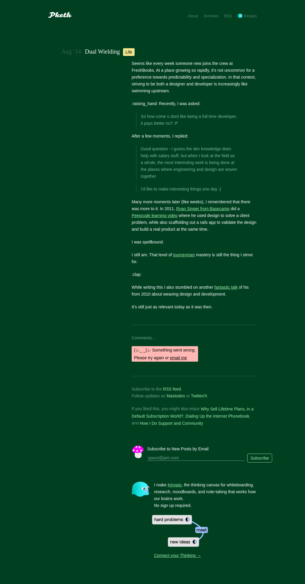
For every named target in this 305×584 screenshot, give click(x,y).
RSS (228, 16)
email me (178, 357)
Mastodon (176, 396)
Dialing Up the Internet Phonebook (217, 416)
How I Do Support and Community (171, 423)
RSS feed (172, 389)
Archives (211, 16)
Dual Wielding (102, 51)
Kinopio (247, 16)
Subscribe (259, 458)
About (193, 16)
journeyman (184, 254)
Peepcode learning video (155, 215)
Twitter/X (199, 396)
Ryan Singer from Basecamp (202, 208)
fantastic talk (226, 287)
